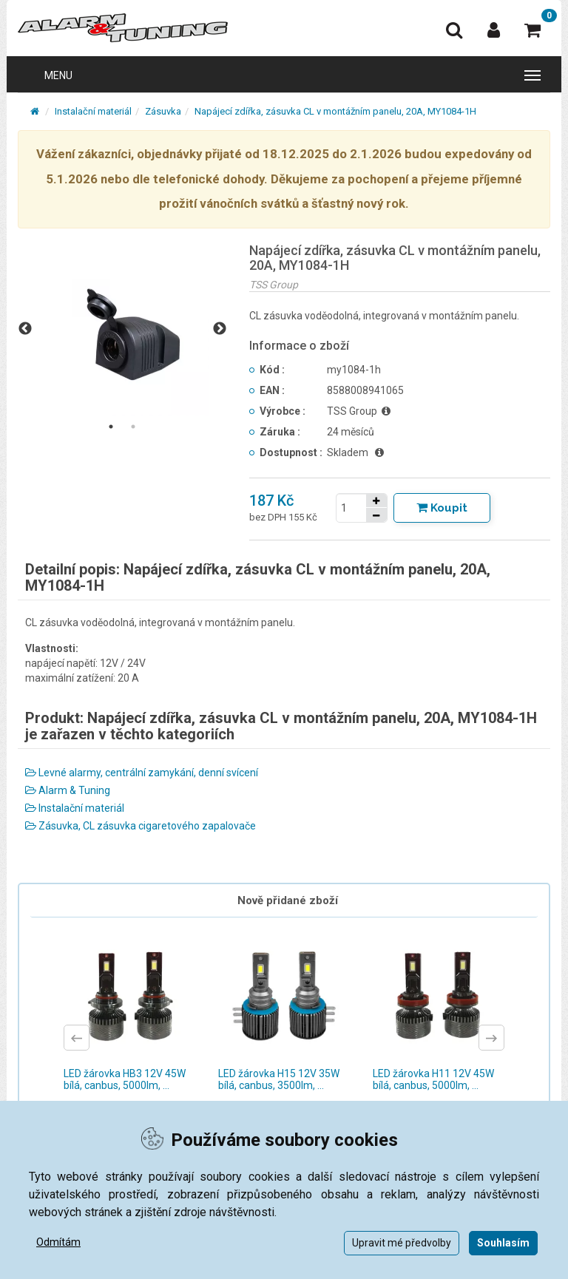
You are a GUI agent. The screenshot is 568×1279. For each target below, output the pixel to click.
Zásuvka (163, 111)
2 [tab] (133, 426)
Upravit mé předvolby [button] (401, 1243)
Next (219, 329)
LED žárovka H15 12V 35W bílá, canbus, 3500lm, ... (278, 1079)
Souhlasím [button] (503, 1243)
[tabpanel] (122, 329)
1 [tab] (111, 426)
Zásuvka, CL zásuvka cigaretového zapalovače (140, 826)
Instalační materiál (93, 111)
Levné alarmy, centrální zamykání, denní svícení (141, 772)
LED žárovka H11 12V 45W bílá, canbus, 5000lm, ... (433, 1079)
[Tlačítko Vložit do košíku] (441, 508)
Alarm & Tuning (67, 790)
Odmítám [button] (58, 1242)
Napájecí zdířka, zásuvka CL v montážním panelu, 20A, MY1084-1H (335, 111)
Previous (25, 329)
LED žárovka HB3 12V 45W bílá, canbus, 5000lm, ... (125, 1079)
